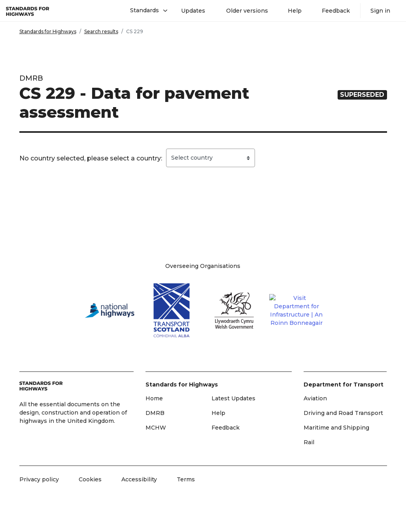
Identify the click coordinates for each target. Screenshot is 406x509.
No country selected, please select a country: (90, 158)
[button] (146, 10)
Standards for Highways (47, 31)
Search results (101, 31)
